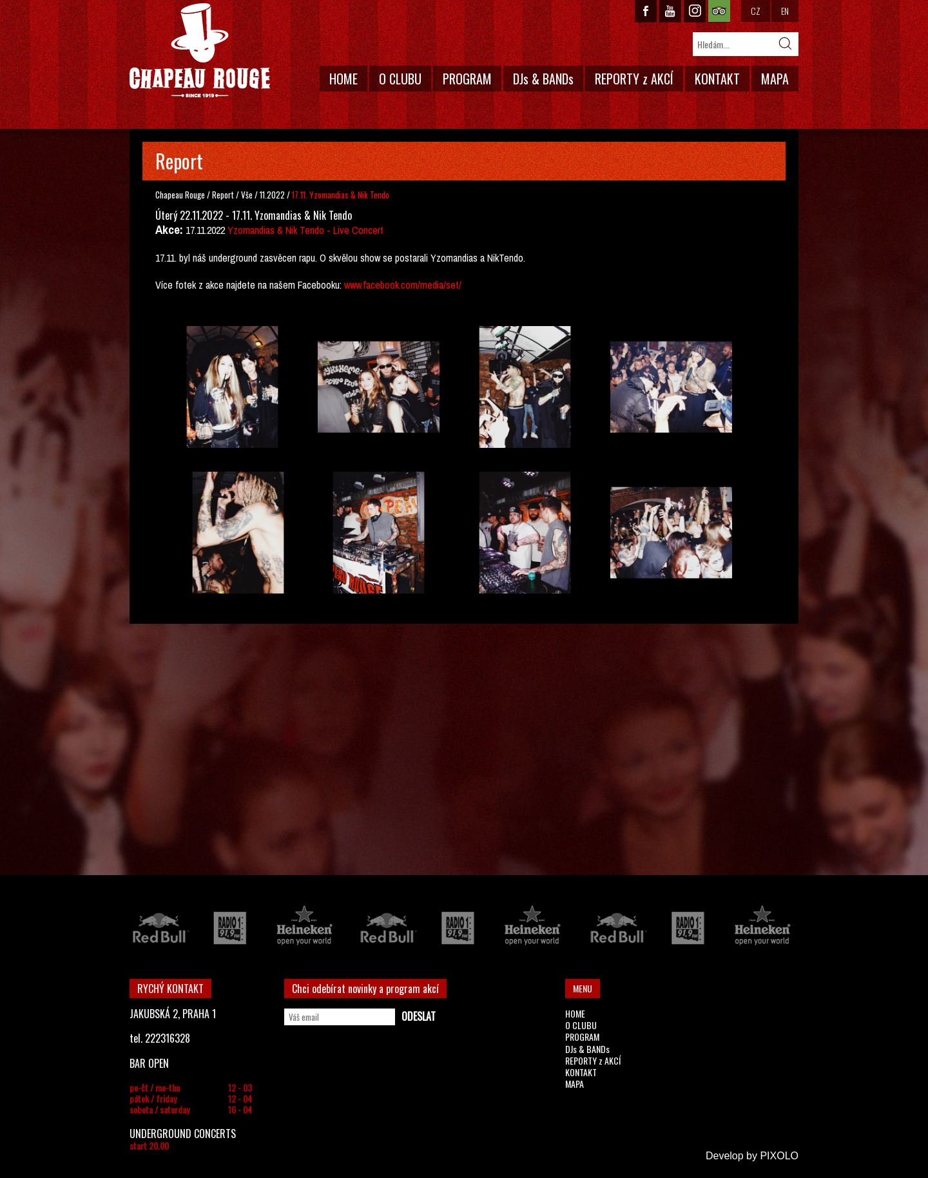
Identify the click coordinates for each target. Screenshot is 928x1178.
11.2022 (272, 194)
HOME (343, 78)
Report (223, 194)
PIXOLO (779, 1155)
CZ (755, 10)
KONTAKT (717, 78)
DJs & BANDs (543, 78)
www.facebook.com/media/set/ (402, 285)
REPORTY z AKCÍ (634, 78)
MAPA (775, 78)
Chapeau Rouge (180, 194)
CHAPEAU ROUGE (200, 50)
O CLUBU (400, 78)
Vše (248, 194)
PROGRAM (467, 78)
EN (785, 10)
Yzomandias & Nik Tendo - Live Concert (305, 230)
